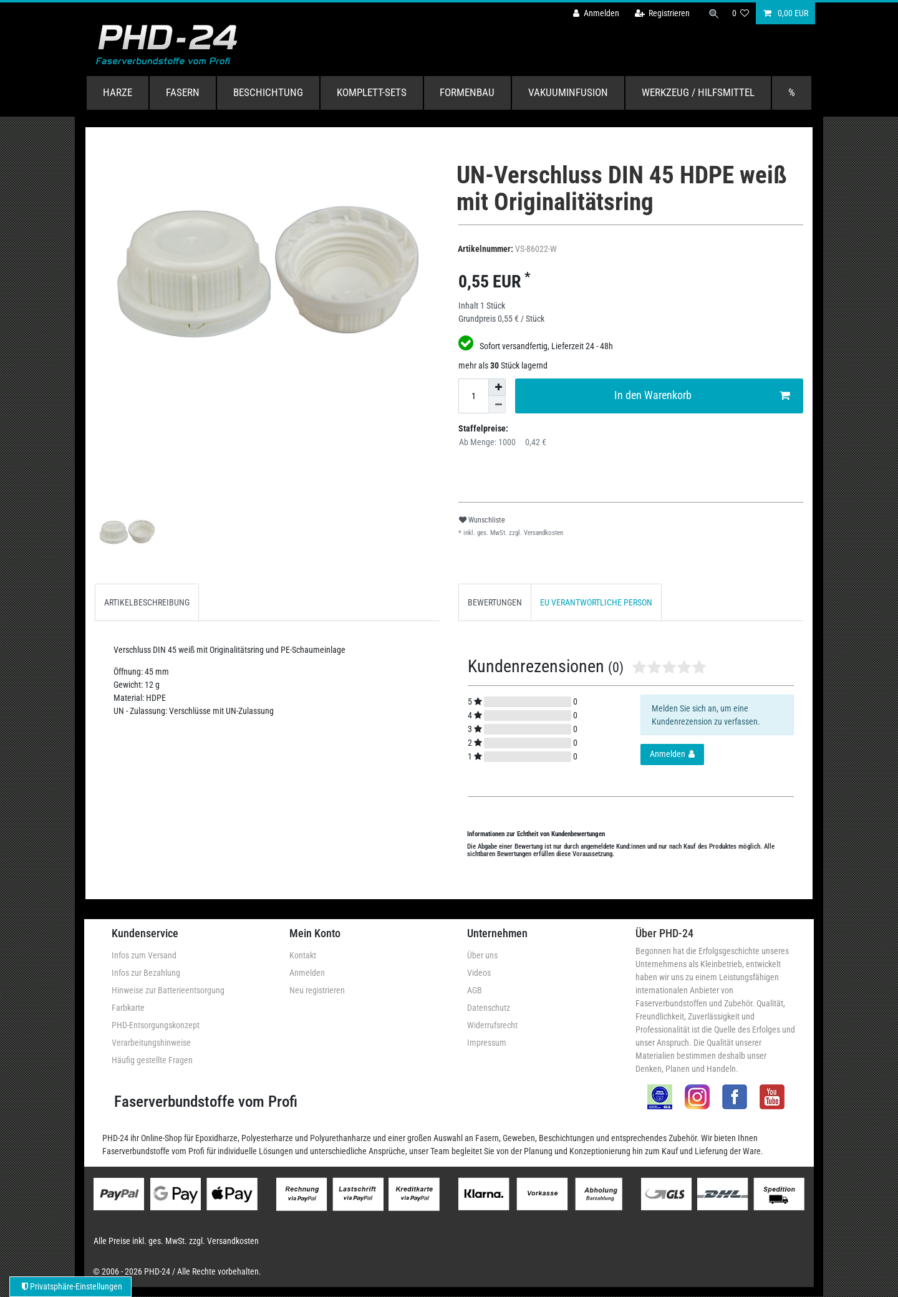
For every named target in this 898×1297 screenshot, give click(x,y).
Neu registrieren (317, 990)
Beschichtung (268, 92)
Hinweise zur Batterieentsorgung (168, 990)
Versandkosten (542, 533)
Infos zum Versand (144, 955)
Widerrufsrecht (492, 1025)
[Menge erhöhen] (497, 387)
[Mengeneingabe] (473, 395)
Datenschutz (488, 1008)
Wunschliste (482, 520)
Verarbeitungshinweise (151, 1043)
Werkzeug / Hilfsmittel (698, 92)
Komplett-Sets (372, 92)
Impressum (486, 1043)
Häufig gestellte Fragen (152, 1060)
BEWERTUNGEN (495, 602)
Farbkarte (128, 1008)
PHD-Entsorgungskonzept (156, 1025)
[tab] (147, 602)
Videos (479, 973)
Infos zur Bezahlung (146, 973)
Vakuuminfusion (568, 92)
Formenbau (467, 92)
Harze (117, 92)
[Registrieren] (659, 13)
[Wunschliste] (740, 13)
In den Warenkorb (702, 395)
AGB (474, 990)
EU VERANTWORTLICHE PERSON (596, 602)
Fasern (183, 92)
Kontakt (302, 955)
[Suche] (712, 13)
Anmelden (307, 973)
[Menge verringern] (497, 404)
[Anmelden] (593, 13)
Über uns (482, 955)
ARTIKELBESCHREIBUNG (147, 602)
